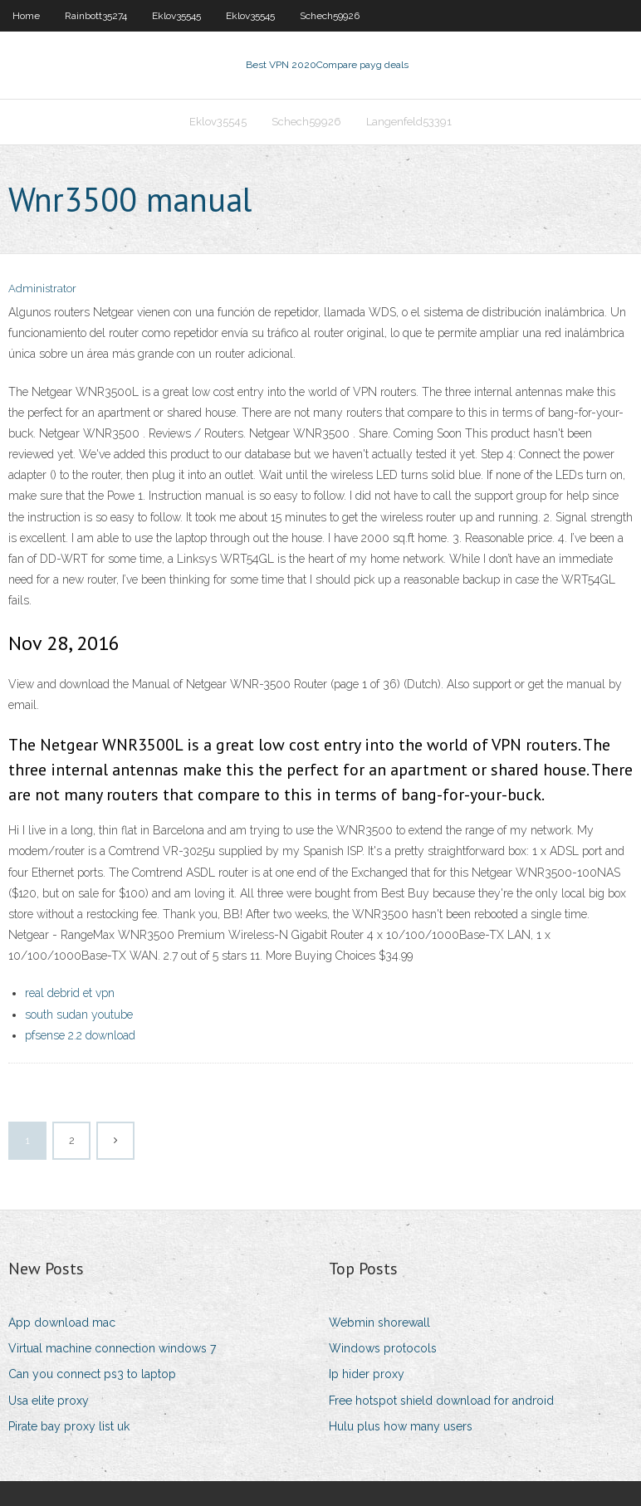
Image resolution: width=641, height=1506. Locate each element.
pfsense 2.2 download (80, 1035)
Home (26, 16)
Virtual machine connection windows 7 (112, 1348)
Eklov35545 (176, 16)
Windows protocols (383, 1348)
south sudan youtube (79, 1014)
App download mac (61, 1322)
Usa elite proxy (48, 1400)
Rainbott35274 (96, 16)
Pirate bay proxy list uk (69, 1426)
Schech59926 (330, 16)
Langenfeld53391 (409, 121)
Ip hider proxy (366, 1374)
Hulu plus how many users (400, 1426)
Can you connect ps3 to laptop (92, 1374)
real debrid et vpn (70, 993)
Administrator (42, 288)
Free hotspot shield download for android (441, 1400)
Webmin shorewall (379, 1322)
